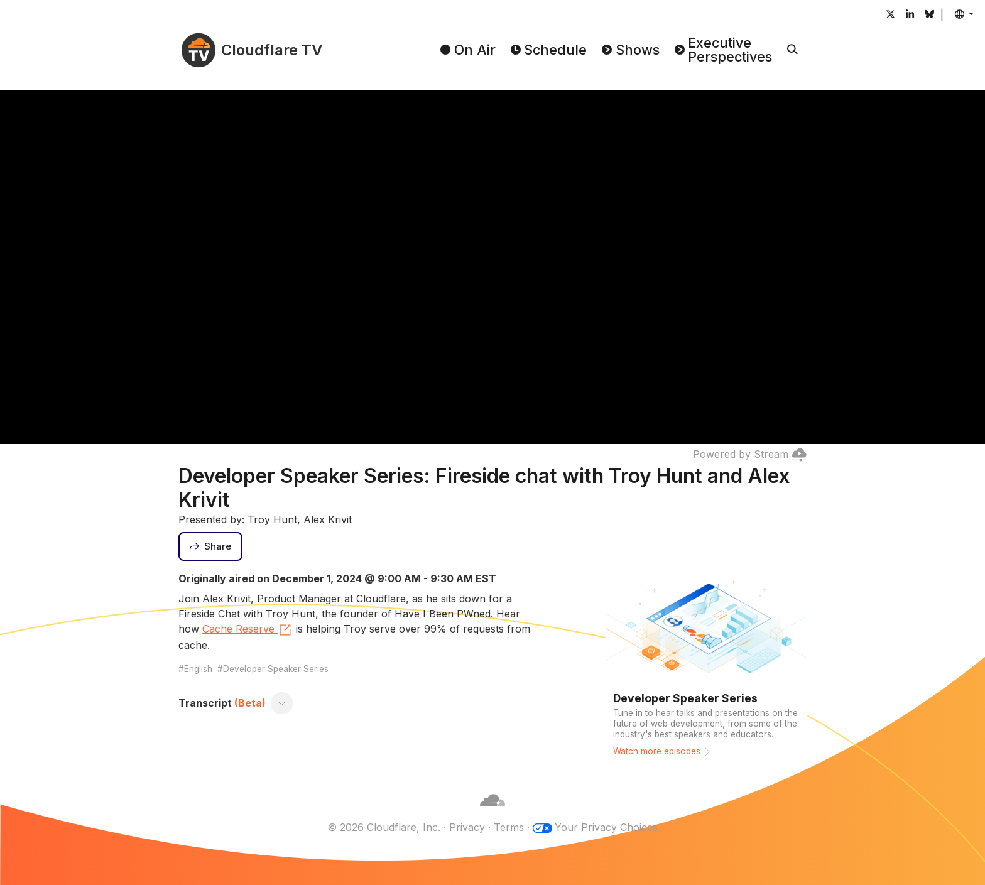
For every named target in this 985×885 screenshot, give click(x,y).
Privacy (467, 827)
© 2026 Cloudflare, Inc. (383, 827)
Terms (509, 827)
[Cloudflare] (492, 812)
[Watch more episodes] (706, 668)
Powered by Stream (750, 454)
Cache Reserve (247, 630)
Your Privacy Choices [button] (606, 827)
